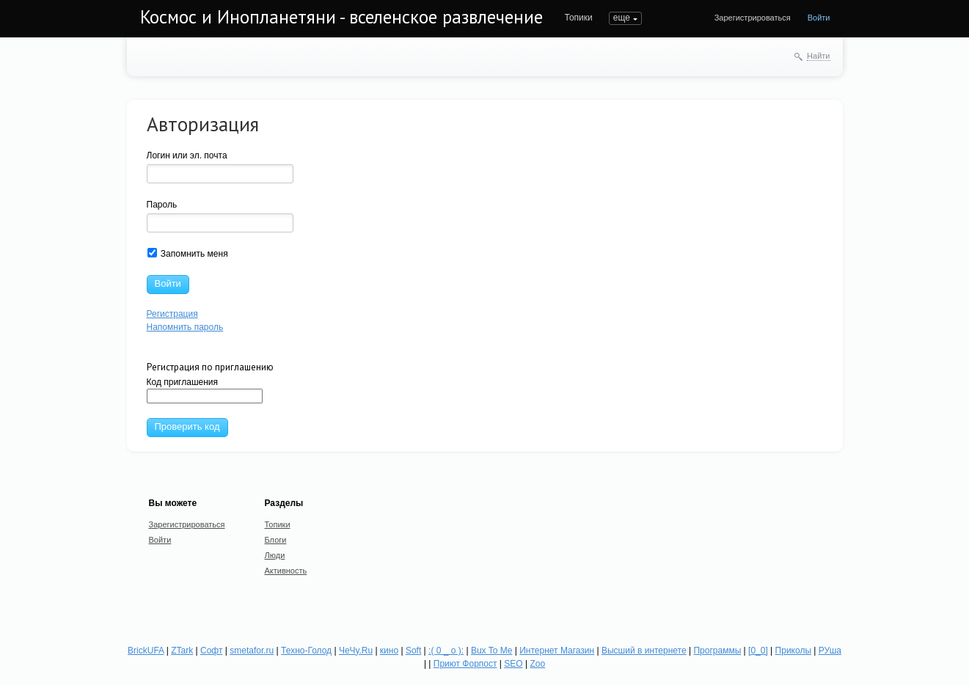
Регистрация (172, 314)
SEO (513, 664)
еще (621, 17)
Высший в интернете (644, 650)
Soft (413, 650)
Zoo (537, 664)
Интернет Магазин (556, 650)
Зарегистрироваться (752, 17)
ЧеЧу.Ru (356, 650)
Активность (286, 570)
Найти (818, 55)
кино (389, 650)
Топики (579, 17)
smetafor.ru (252, 650)
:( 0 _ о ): (446, 650)
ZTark (182, 650)
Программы (717, 650)
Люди (275, 555)
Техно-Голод (306, 650)
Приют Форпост (465, 664)
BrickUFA (146, 650)
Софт (211, 650)
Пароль (162, 204)
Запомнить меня (187, 253)
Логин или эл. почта (187, 155)
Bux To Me (491, 650)
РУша (830, 650)
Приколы (793, 650)
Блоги (276, 539)
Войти (819, 17)
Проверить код (187, 426)
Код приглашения (205, 390)
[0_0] (758, 650)
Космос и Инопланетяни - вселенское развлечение (341, 17)
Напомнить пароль (185, 327)
